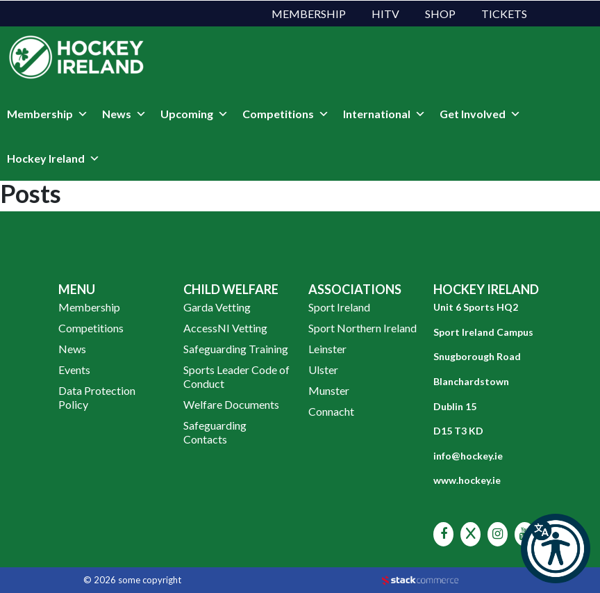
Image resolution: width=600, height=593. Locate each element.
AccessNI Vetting (225, 327)
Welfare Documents (231, 404)
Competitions (285, 114)
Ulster (323, 369)
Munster (328, 390)
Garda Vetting (217, 307)
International (384, 114)
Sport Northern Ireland (362, 327)
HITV (385, 13)
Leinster (327, 348)
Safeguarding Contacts (215, 432)
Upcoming (194, 114)
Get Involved (480, 114)
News (124, 114)
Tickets (504, 13)
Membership (309, 13)
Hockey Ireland (53, 158)
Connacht (331, 411)
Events (74, 369)
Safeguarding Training (235, 348)
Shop (440, 13)
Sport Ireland (339, 307)
